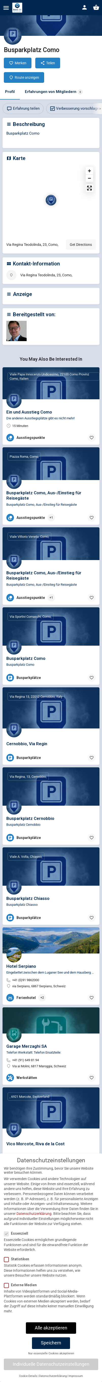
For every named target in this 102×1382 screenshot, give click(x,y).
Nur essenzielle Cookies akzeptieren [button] (51, 1356)
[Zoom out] (89, 178)
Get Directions (81, 245)
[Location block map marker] (51, 200)
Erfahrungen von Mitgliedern (53, 91)
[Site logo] (18, 8)
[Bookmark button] (92, 438)
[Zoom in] (89, 170)
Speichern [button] (51, 1345)
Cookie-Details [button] (28, 1378)
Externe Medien (22, 1287)
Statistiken (18, 1262)
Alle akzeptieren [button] (51, 1330)
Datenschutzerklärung (34, 1216)
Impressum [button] (76, 1378)
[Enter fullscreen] (89, 188)
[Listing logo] (13, 36)
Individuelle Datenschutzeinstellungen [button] (51, 1366)
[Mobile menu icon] (6, 8)
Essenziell (17, 1236)
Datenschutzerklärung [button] (53, 1378)
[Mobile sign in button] (84, 7)
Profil (10, 91)
